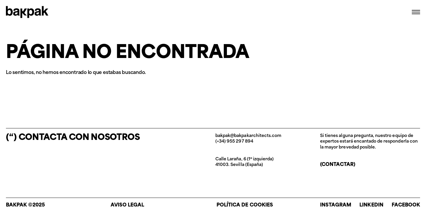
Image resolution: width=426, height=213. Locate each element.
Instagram (335, 205)
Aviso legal (127, 205)
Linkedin (371, 205)
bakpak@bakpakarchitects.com (248, 136)
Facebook (406, 205)
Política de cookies (245, 205)
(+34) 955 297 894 (234, 141)
